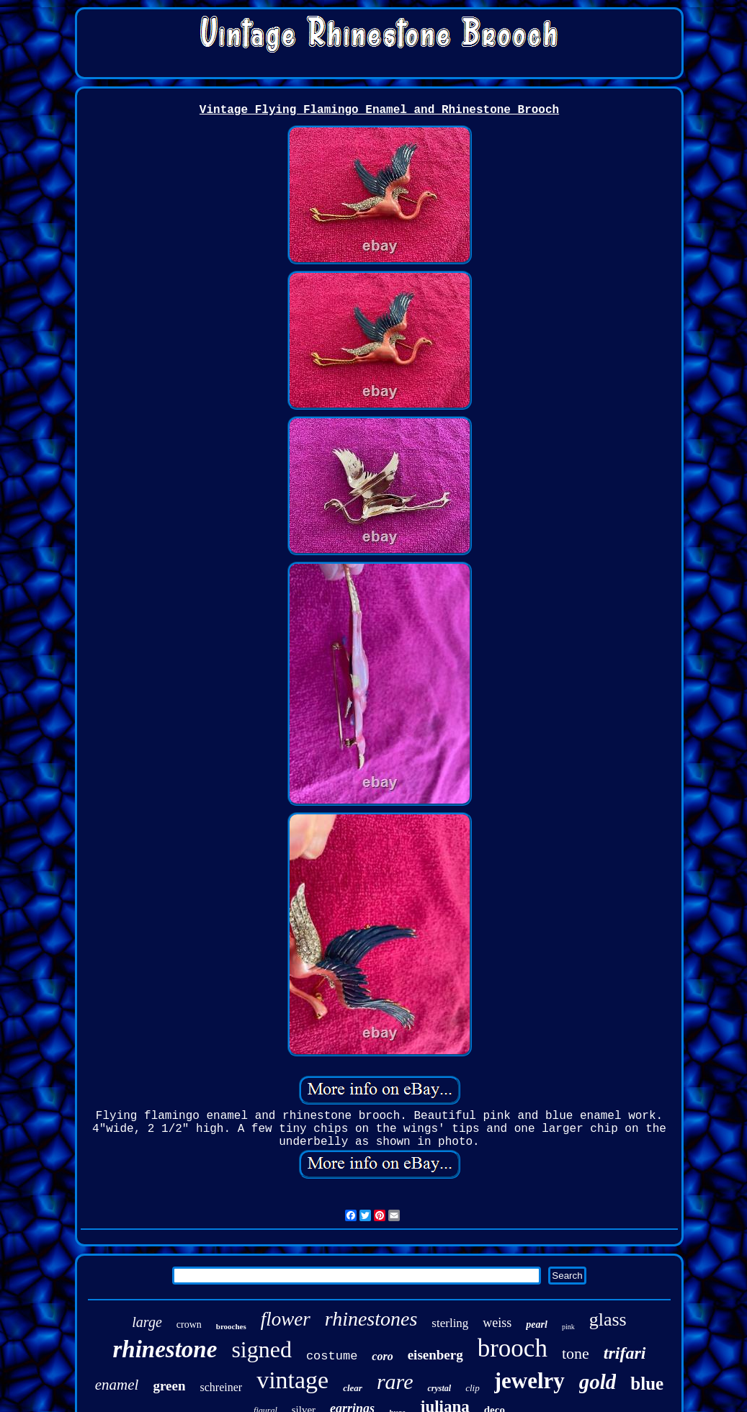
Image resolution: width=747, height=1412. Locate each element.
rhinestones (371, 1319)
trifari (625, 1353)
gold (598, 1381)
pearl (536, 1324)
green (169, 1385)
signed (261, 1349)
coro (382, 1356)
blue (646, 1383)
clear (352, 1387)
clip (472, 1387)
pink (568, 1327)
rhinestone (165, 1349)
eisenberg (435, 1354)
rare (395, 1381)
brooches (231, 1326)
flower (285, 1319)
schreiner (221, 1387)
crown (189, 1324)
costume (331, 1356)
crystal (439, 1388)
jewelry (529, 1380)
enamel (117, 1384)
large (146, 1322)
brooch (512, 1348)
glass (608, 1319)
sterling (449, 1323)
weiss (497, 1323)
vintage (292, 1380)
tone (575, 1353)
